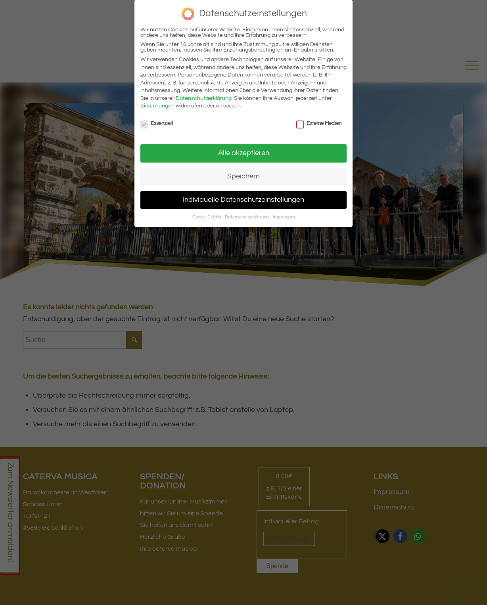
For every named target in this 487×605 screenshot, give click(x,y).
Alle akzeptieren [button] (243, 153)
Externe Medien (318, 123)
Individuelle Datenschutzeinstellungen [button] (243, 199)
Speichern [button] (243, 176)
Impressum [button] (284, 217)
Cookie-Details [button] (207, 217)
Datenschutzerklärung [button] (247, 217)
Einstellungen (157, 106)
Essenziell (156, 123)
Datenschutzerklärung (204, 98)
